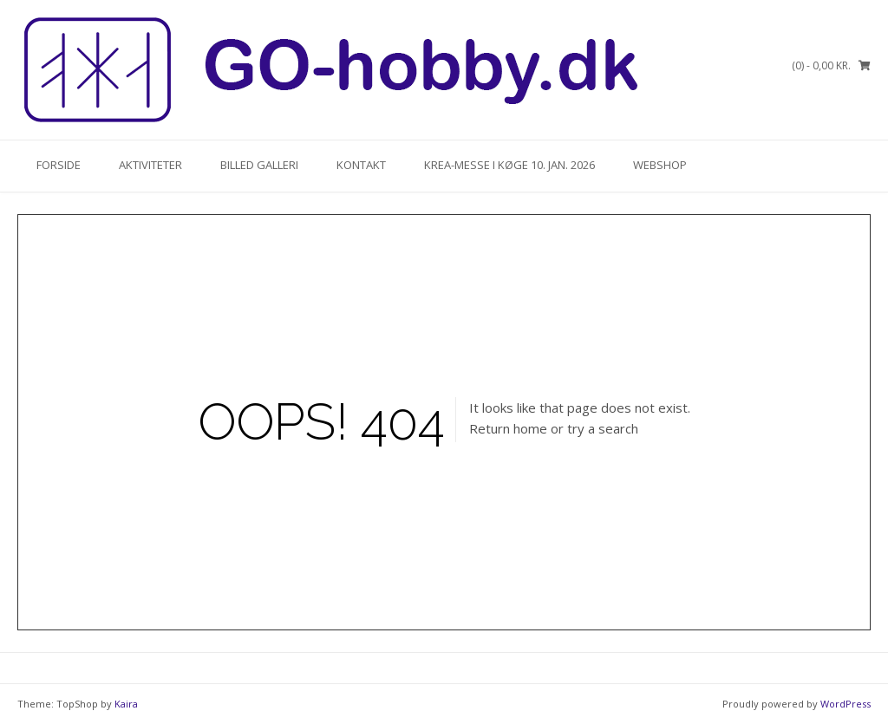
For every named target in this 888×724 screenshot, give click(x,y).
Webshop (660, 165)
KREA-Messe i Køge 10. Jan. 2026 (509, 165)
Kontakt (361, 165)
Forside (58, 165)
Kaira (126, 703)
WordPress (845, 703)
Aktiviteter (150, 165)
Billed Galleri (259, 165)
